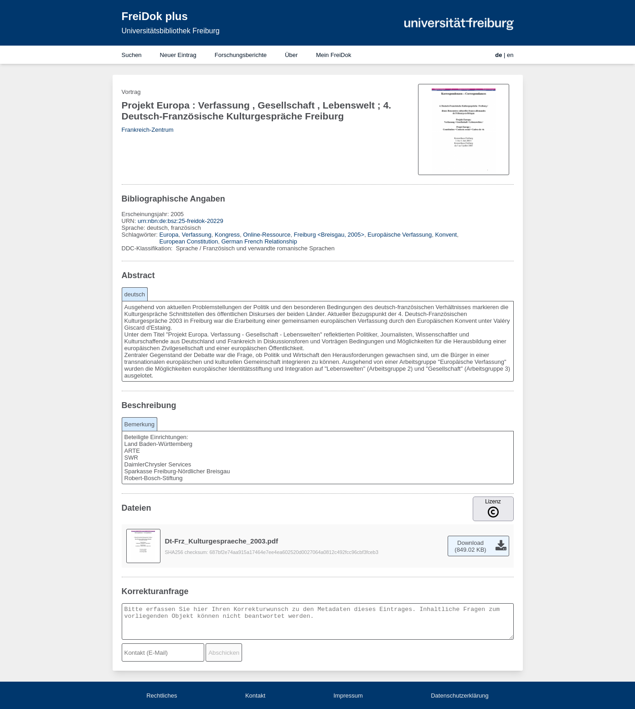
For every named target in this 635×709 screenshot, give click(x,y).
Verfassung (197, 234)
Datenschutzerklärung (459, 695)
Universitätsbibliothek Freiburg (171, 31)
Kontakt (255, 695)
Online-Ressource (266, 234)
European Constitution (189, 241)
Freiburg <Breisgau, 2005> (329, 234)
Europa (169, 234)
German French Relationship (259, 241)
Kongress (227, 234)
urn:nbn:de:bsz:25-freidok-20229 (180, 220)
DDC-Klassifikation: (148, 248)
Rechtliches (161, 695)
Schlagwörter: (141, 234)
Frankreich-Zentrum (148, 129)
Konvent (446, 234)
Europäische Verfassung (399, 234)
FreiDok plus (155, 16)
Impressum (347, 695)
